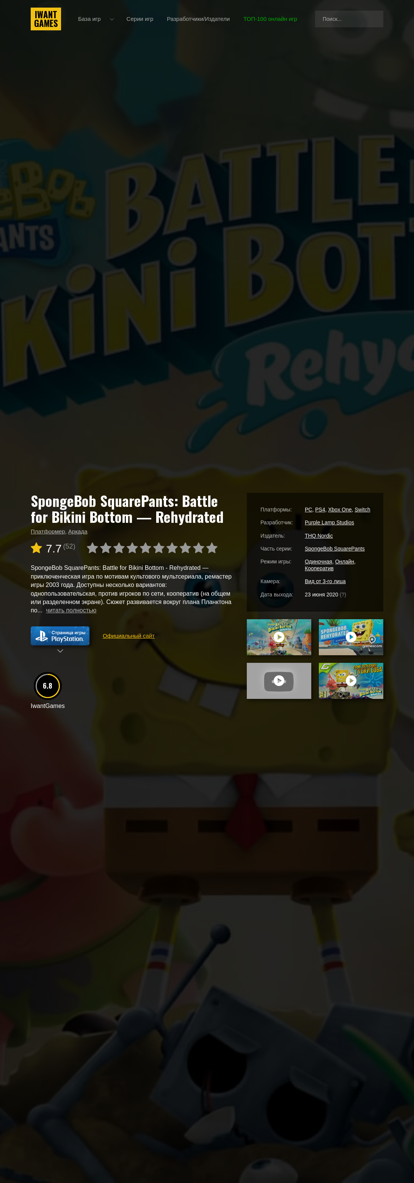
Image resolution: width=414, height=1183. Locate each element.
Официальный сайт (129, 635)
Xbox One (339, 510)
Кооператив (319, 568)
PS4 (320, 510)
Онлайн (344, 561)
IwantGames (46, 19)
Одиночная (318, 561)
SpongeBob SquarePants (335, 549)
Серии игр (140, 19)
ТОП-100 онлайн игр (270, 19)
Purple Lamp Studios (329, 522)
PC (308, 510)
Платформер (48, 531)
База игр (89, 19)
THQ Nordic (319, 536)
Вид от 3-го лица (325, 581)
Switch (362, 510)
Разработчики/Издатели (198, 19)
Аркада (78, 531)
